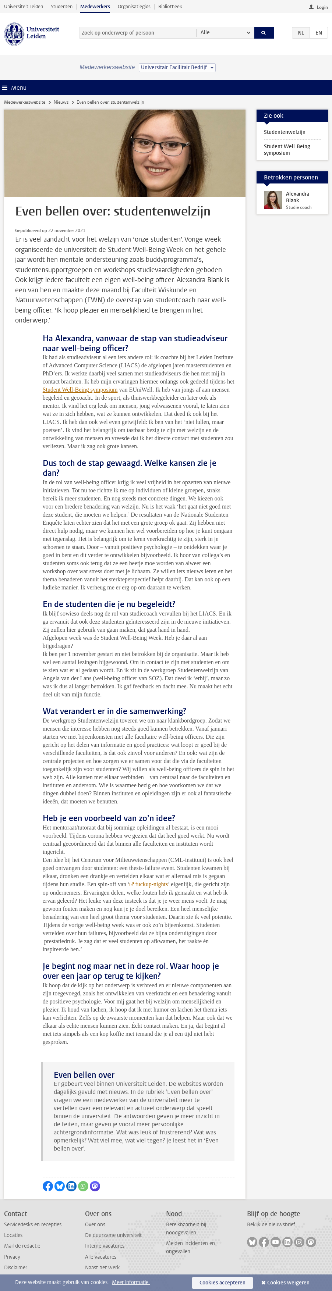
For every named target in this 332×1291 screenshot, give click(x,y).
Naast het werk (102, 1267)
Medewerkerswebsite (24, 102)
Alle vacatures (100, 1256)
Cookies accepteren (222, 1282)
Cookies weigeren (288, 1282)
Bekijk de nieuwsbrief (271, 1224)
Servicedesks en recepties (32, 1224)
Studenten (62, 6)
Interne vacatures (104, 1245)
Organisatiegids (134, 6)
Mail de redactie (22, 1245)
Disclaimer (15, 1267)
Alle (205, 32)
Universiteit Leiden (23, 6)
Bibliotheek (170, 6)
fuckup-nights (151, 884)
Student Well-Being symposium (80, 389)
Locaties (13, 1235)
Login (322, 7)
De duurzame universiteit (113, 1235)
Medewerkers (95, 6)
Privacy (12, 1256)
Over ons (95, 1224)
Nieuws (61, 102)
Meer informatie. (131, 1282)
